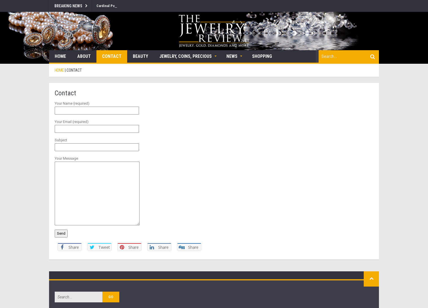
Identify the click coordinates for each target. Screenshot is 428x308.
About (84, 56)
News (231, 56)
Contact (112, 56)
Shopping (262, 56)
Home (60, 56)
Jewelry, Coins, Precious (185, 56)
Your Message (97, 161)
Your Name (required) (97, 107)
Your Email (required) (97, 125)
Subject (97, 143)
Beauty (140, 56)
